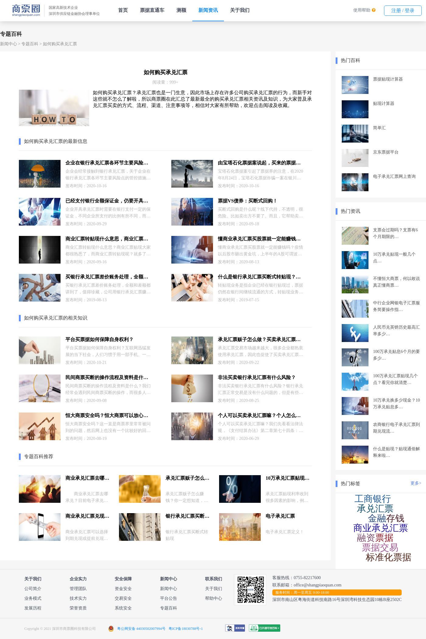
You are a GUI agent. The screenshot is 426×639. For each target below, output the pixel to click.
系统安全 (123, 608)
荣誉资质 (78, 608)
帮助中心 (213, 598)
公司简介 (32, 588)
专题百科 (29, 44)
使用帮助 (361, 10)
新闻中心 (8, 44)
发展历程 (32, 608)
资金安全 (123, 588)
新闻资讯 (208, 10)
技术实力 (78, 598)
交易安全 (123, 598)
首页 (123, 10)
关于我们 (240, 10)
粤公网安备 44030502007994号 (141, 629)
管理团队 (78, 588)
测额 (181, 10)
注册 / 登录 (402, 10)
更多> (415, 483)
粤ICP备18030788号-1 (186, 629)
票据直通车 (152, 10)
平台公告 (168, 598)
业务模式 (32, 598)
